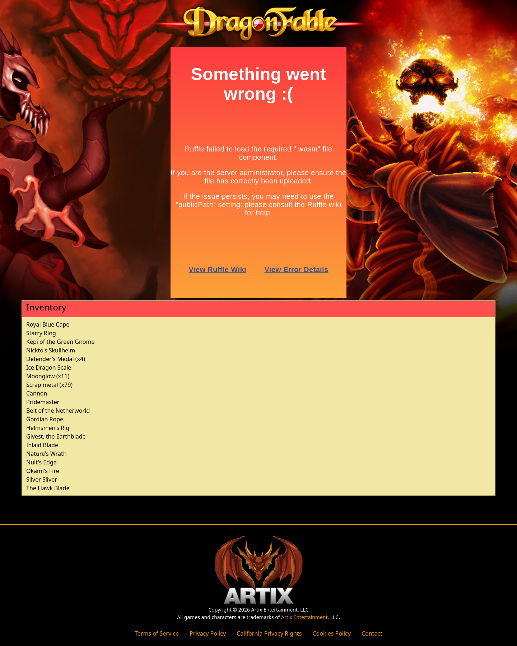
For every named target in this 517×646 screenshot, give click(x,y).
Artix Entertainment (304, 617)
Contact (372, 633)
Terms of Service (157, 633)
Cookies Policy (331, 633)
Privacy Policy (208, 633)
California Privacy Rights (269, 633)
